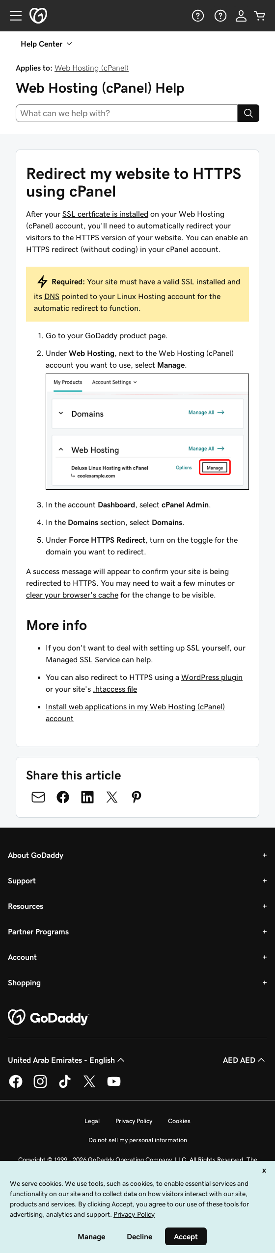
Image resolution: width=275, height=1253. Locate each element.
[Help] (197, 15)
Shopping (24, 982)
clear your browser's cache (72, 595)
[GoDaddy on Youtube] (114, 1086)
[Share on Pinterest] (136, 797)
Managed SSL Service (83, 659)
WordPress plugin (212, 677)
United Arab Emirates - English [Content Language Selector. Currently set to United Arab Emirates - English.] (67, 1060)
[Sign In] (241, 15)
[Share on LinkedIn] (87, 797)
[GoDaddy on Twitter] (89, 1086)
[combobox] (126, 113)
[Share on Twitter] (112, 797)
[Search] (248, 113)
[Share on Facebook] (63, 797)
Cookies (179, 1121)
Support (22, 880)
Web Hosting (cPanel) (92, 68)
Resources (25, 906)
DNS (51, 296)
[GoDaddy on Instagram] (40, 1086)
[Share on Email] (38, 797)
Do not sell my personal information (137, 1140)
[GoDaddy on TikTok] (65, 1086)
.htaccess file (115, 689)
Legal (92, 1121)
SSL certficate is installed (105, 214)
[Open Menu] (12, 16)
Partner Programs (38, 931)
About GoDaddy (35, 855)
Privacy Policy (133, 1121)
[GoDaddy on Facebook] (16, 1086)
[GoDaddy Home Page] (48, 1017)
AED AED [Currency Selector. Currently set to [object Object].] (245, 1060)
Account (22, 957)
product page (142, 335)
